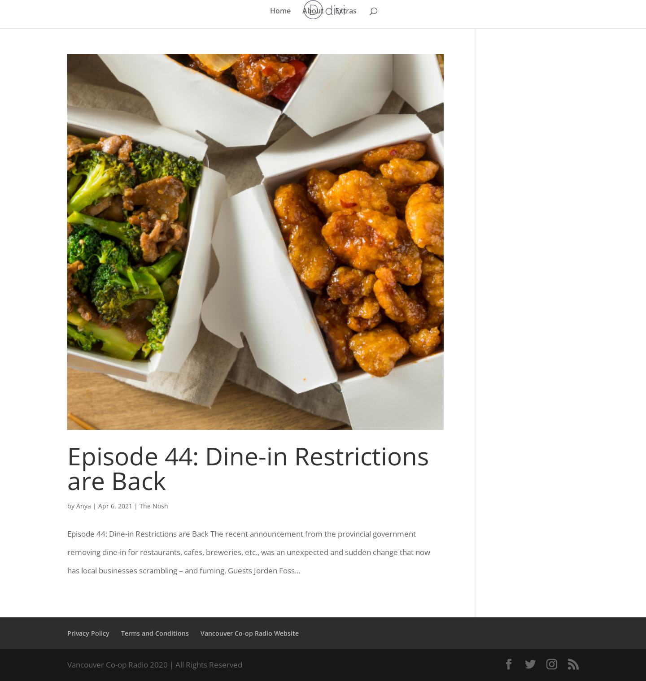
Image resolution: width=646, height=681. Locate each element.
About (312, 12)
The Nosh (154, 506)
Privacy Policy (88, 633)
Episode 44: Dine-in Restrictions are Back (248, 468)
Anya (83, 506)
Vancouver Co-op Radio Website (250, 633)
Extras (346, 12)
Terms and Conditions (155, 633)
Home (280, 12)
